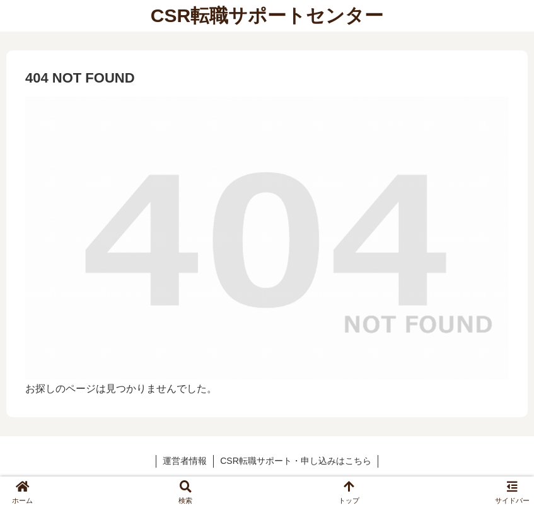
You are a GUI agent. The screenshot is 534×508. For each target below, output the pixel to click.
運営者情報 (185, 461)
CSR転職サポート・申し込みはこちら (295, 461)
